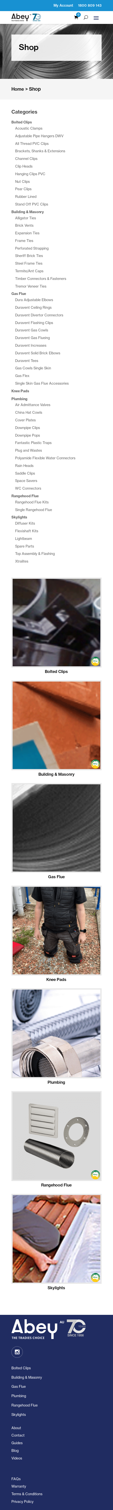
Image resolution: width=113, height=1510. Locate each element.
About (16, 1428)
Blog (15, 1450)
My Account (63, 5)
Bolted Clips (21, 1368)
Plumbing (18, 1396)
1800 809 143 (90, 5)
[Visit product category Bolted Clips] (56, 626)
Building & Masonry (26, 1377)
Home (17, 89)
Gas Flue (18, 1386)
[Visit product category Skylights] (56, 1243)
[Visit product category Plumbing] (56, 1037)
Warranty (18, 1486)
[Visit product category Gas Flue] (56, 832)
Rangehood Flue (24, 1405)
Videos (16, 1458)
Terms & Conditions (26, 1494)
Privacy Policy (22, 1501)
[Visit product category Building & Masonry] (56, 729)
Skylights (18, 1414)
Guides (17, 1443)
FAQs (16, 1479)
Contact (18, 1435)
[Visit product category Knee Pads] (56, 934)
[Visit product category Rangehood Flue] (56, 1140)
